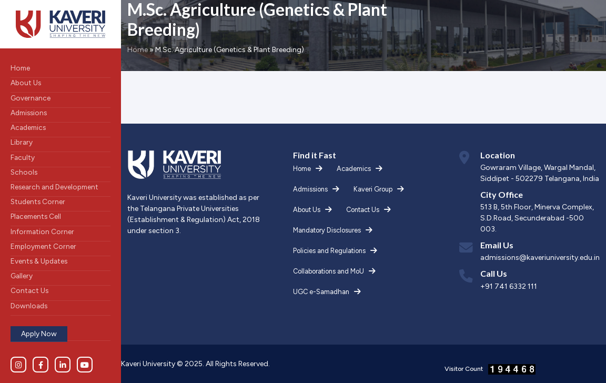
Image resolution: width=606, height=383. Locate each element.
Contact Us (29, 290)
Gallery (22, 275)
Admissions (29, 112)
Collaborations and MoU (328, 271)
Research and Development (54, 187)
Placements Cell (36, 216)
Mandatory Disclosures (327, 230)
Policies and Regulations (329, 251)
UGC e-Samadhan (321, 292)
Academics (28, 127)
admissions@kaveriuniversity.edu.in (540, 257)
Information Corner (42, 231)
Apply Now (39, 333)
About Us (26, 82)
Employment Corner (43, 246)
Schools (24, 172)
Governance (30, 98)
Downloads (29, 305)
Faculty (23, 157)
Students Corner (38, 201)
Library (22, 142)
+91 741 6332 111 (508, 286)
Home (20, 68)
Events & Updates (39, 261)
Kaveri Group (373, 189)
